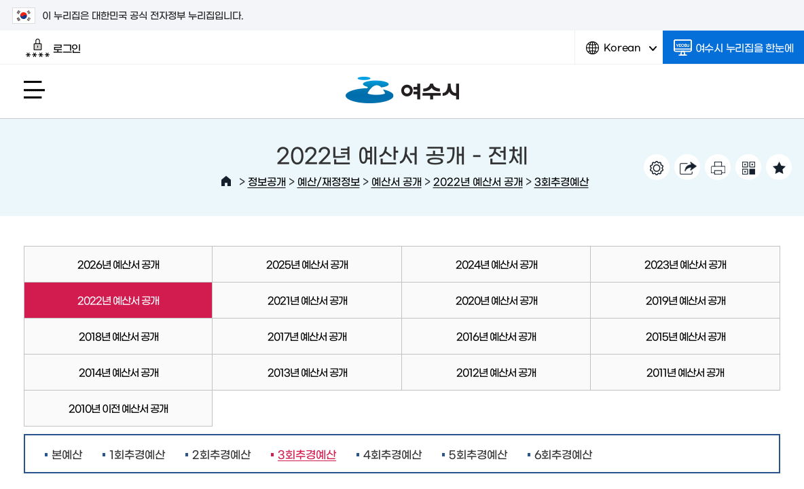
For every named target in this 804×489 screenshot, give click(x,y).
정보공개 (267, 181)
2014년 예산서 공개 (118, 372)
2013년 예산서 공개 (307, 372)
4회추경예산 (392, 453)
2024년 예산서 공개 (496, 264)
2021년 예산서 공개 (307, 300)
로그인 (53, 48)
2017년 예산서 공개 (307, 336)
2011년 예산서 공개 (685, 372)
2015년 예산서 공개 (685, 336)
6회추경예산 (563, 453)
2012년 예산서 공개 (496, 372)
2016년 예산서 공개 (496, 336)
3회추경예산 (561, 181)
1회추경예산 (137, 453)
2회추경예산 (221, 453)
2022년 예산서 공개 (478, 181)
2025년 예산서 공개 (307, 264)
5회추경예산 (478, 453)
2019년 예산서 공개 (685, 300)
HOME (226, 181)
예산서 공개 (396, 181)
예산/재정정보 (328, 181)
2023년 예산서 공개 (685, 264)
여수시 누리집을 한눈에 (734, 47)
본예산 (67, 453)
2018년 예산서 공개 (118, 336)
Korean (621, 52)
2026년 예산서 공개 (118, 264)
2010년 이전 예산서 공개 (118, 408)
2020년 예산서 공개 (496, 300)
